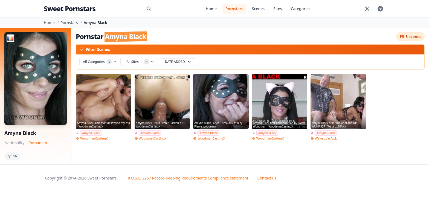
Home (211, 8)
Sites (277, 8)
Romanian (37, 142)
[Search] (149, 9)
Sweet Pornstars (69, 8)
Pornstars (234, 8)
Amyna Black (91, 133)
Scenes (258, 8)
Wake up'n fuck (326, 138)
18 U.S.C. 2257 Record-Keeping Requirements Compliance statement (187, 178)
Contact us (267, 178)
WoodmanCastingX (94, 138)
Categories (301, 8)
